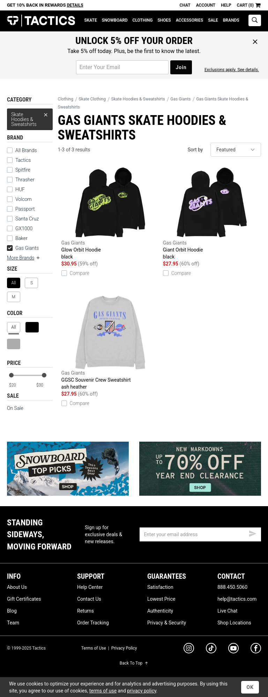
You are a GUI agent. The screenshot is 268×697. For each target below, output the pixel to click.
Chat (185, 5)
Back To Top (134, 663)
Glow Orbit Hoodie (110, 213)
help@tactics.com (236, 599)
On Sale (15, 408)
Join (181, 67)
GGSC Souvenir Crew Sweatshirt (110, 343)
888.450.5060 (232, 587)
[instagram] (189, 649)
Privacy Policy (124, 648)
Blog (12, 611)
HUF (20, 189)
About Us (17, 587)
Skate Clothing (92, 99)
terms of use (103, 691)
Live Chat (227, 611)
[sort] (235, 150)
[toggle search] (254, 20)
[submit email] (252, 533)
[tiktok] (211, 649)
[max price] (44, 385)
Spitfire (22, 170)
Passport (25, 209)
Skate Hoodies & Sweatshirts (30, 117)
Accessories (189, 20)
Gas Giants (23, 248)
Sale (213, 20)
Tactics (41, 20)
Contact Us (89, 599)
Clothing (143, 20)
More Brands (23, 258)
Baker (21, 238)
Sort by (195, 149)
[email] (200, 534)
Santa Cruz (27, 219)
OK (250, 687)
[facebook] (256, 649)
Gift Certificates (24, 599)
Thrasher (25, 179)
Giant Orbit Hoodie (212, 213)
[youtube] (233, 649)
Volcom (23, 199)
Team (13, 622)
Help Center (90, 587)
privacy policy (141, 691)
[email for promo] (122, 67)
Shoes (164, 20)
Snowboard (115, 20)
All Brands (26, 150)
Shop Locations (234, 622)
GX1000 (23, 228)
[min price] (17, 385)
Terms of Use (93, 648)
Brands (231, 20)
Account (205, 5)
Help (226, 5)
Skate (90, 20)
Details (75, 5)
